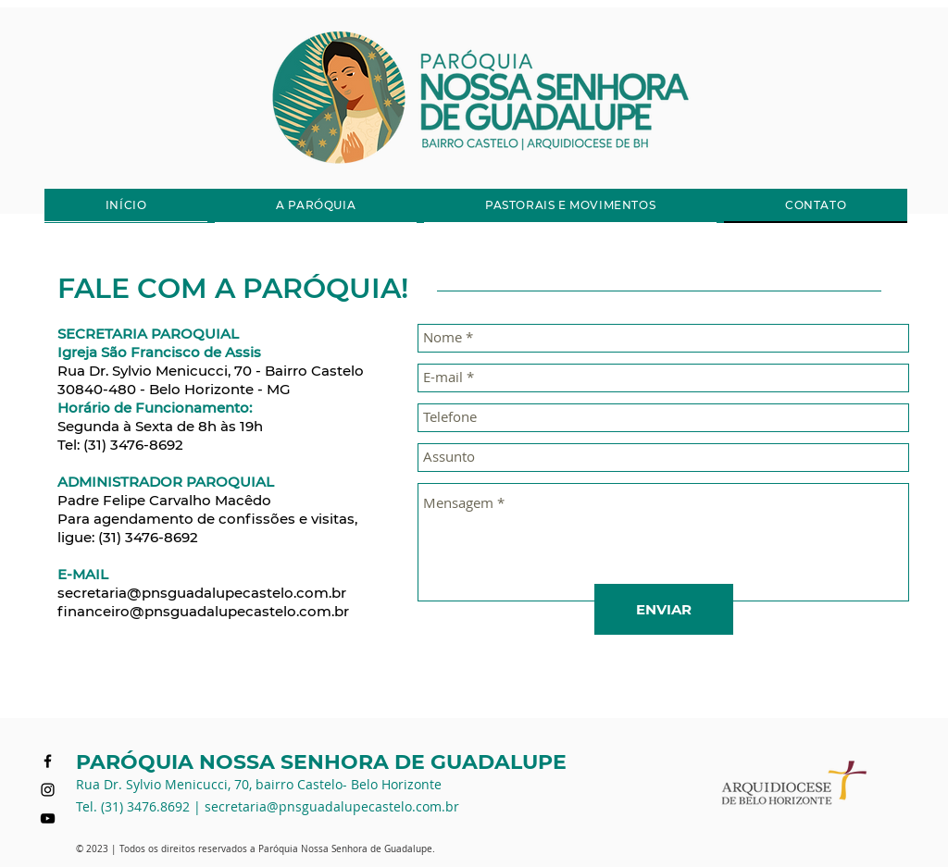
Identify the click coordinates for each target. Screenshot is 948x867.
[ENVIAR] (663, 609)
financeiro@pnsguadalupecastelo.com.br (203, 611)
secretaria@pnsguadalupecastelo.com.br (201, 592)
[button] (316, 206)
